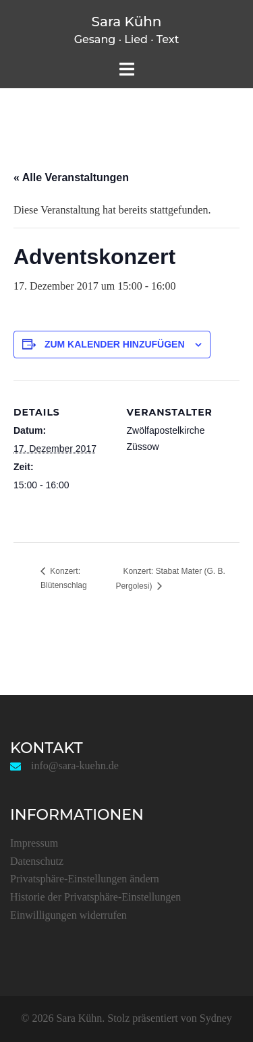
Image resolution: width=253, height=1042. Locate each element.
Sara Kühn (127, 21)
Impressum (34, 843)
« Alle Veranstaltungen (71, 177)
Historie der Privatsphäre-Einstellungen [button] (95, 897)
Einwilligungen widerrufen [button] (68, 915)
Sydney (216, 1018)
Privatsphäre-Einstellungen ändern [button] (84, 878)
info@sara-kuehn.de (75, 765)
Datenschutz (36, 861)
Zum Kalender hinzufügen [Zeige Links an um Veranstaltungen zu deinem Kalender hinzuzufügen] (115, 344)
